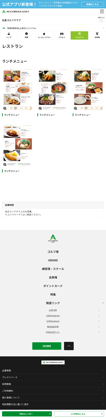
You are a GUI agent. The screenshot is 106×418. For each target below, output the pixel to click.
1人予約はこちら (86, 413)
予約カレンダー (35, 413)
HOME (47, 346)
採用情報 (6, 384)
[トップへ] (69, 346)
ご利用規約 (7, 390)
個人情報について (11, 397)
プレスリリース (9, 377)
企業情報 (6, 370)
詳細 (94, 4)
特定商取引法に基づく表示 (15, 404)
